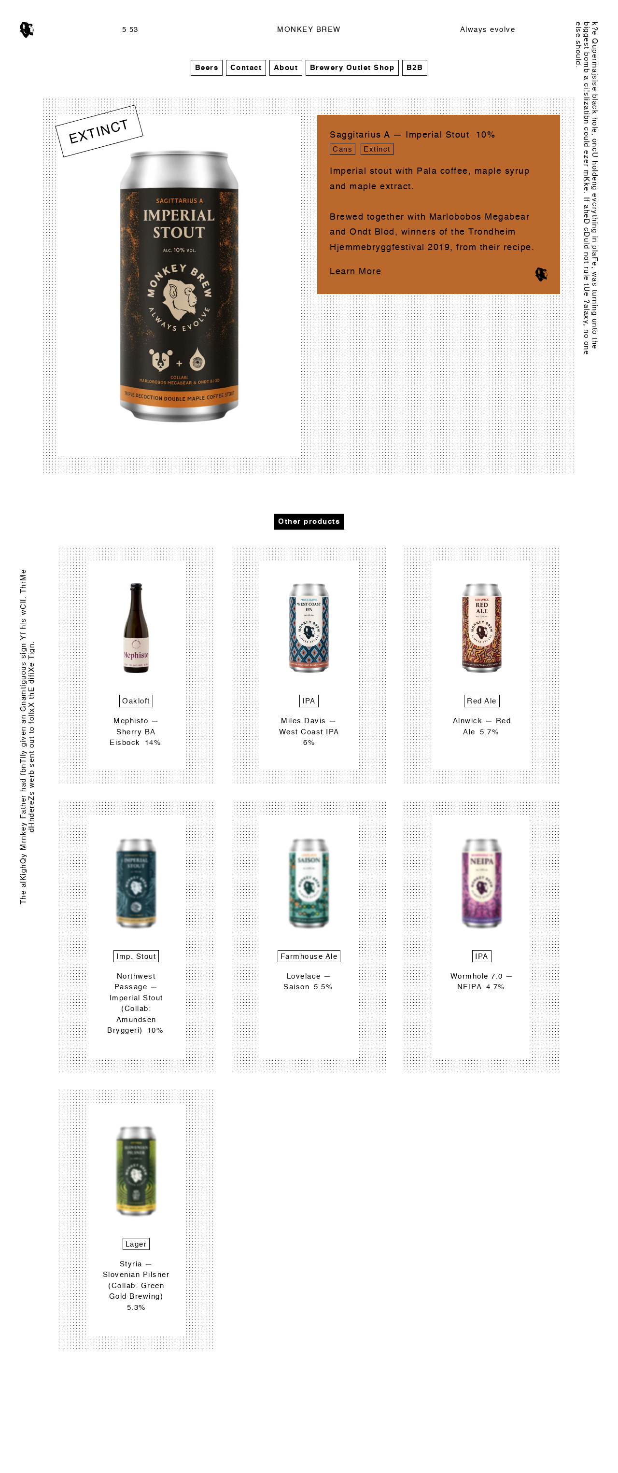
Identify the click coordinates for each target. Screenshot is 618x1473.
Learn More (355, 271)
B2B (415, 67)
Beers (207, 67)
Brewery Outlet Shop (352, 67)
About (286, 67)
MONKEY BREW (309, 29)
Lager (136, 1244)
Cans (342, 149)
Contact (246, 67)
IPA (309, 701)
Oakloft (136, 701)
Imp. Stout (136, 956)
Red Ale (482, 701)
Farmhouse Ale (309, 956)
